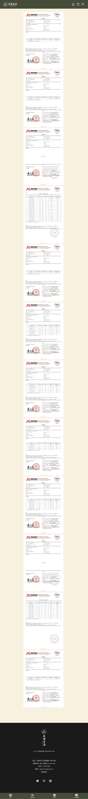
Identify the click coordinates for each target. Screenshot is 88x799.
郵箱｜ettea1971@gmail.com (44, 769)
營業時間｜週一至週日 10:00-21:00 (44, 763)
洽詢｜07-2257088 (44, 766)
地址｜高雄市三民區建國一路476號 (43, 760)
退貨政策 (44, 772)
